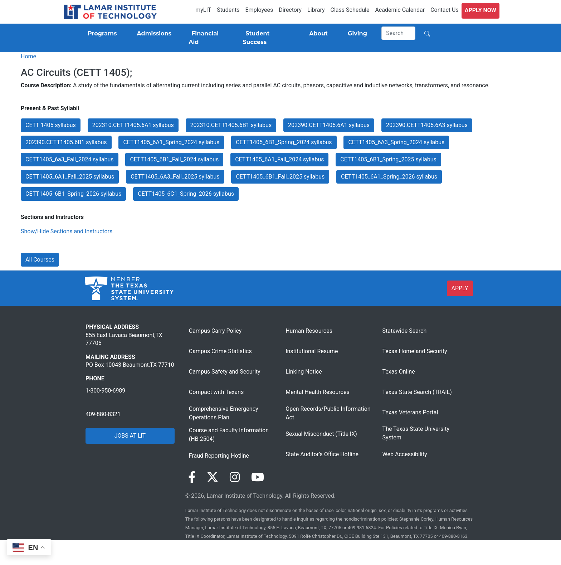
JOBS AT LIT (130, 435)
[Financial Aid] (207, 38)
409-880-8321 (103, 414)
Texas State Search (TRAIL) (417, 392)
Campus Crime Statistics (220, 351)
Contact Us (444, 9)
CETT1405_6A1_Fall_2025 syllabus (69, 176)
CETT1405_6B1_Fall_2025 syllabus (280, 176)
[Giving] (356, 34)
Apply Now (480, 10)
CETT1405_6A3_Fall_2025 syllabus (175, 176)
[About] (317, 34)
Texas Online (398, 371)
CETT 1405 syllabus (50, 125)
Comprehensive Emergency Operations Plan (223, 413)
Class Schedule (350, 9)
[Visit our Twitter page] (212, 477)
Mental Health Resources (318, 392)
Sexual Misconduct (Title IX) (321, 433)
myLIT (203, 9)
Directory (290, 9)
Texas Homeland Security (414, 351)
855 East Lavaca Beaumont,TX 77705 (124, 339)
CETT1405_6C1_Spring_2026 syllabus (186, 193)
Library (316, 9)
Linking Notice (304, 371)
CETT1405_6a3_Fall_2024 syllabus (69, 159)
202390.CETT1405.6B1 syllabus (66, 142)
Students (228, 9)
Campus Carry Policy (215, 330)
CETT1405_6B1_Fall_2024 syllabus (174, 159)
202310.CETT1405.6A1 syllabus (133, 125)
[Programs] (100, 34)
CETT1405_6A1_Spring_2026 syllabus (389, 176)
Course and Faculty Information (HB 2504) (229, 434)
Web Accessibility (404, 454)
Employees (259, 9)
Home (28, 56)
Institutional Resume (312, 351)
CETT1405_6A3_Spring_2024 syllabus (396, 142)
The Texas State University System (415, 433)
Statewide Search (404, 330)
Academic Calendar (400, 9)
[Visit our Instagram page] (235, 477)
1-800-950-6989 (105, 390)
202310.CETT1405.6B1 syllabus (231, 125)
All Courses (39, 259)
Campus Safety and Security (224, 371)
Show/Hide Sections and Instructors (66, 231)
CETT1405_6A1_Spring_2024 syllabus (171, 142)
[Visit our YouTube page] (257, 477)
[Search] (398, 33)
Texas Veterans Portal (410, 412)
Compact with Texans (216, 392)
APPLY (460, 288)
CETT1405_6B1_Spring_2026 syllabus (73, 193)
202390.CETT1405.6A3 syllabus (427, 125)
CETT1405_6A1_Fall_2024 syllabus (279, 159)
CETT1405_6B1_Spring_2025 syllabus (388, 159)
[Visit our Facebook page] (191, 477)
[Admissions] (152, 34)
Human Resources (309, 330)
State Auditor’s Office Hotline (322, 454)
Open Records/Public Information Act (328, 413)
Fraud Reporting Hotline (219, 455)
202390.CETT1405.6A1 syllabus (329, 125)
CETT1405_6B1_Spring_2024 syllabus (284, 142)
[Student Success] (266, 38)
